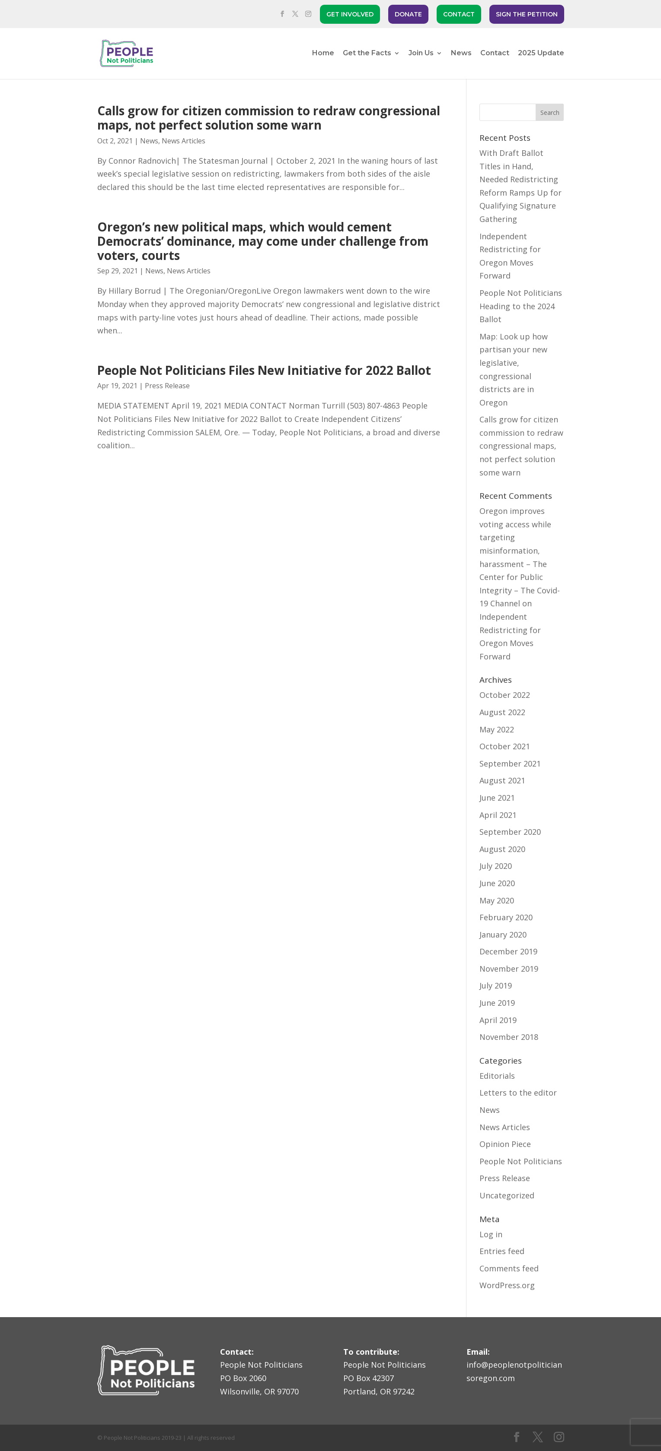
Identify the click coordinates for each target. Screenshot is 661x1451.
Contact (494, 53)
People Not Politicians (520, 1161)
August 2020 (502, 849)
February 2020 (506, 917)
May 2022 (496, 729)
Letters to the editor (518, 1092)
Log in (490, 1234)
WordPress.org (507, 1285)
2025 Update (541, 53)
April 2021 (498, 815)
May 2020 (496, 900)
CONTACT (459, 14)
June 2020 (497, 883)
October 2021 (504, 746)
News (461, 53)
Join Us (421, 53)
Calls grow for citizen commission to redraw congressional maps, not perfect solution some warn (268, 117)
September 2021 (510, 763)
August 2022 (502, 712)
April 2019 (498, 1020)
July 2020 (495, 866)
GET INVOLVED (350, 14)
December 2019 (508, 951)
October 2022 (504, 695)
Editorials (497, 1076)
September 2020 (510, 832)
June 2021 (497, 797)
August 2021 (502, 780)
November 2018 (508, 1037)
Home (323, 53)
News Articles (183, 141)
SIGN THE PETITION (527, 14)
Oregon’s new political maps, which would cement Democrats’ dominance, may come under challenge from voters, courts (262, 241)
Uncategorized (506, 1195)
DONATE (408, 14)
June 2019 (497, 1003)
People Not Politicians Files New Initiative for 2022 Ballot (264, 370)
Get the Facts (367, 53)
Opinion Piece (505, 1144)
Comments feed (509, 1268)
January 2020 (503, 934)
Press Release (167, 385)
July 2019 (495, 985)
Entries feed (501, 1251)
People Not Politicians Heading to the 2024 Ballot (520, 306)
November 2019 (508, 968)
